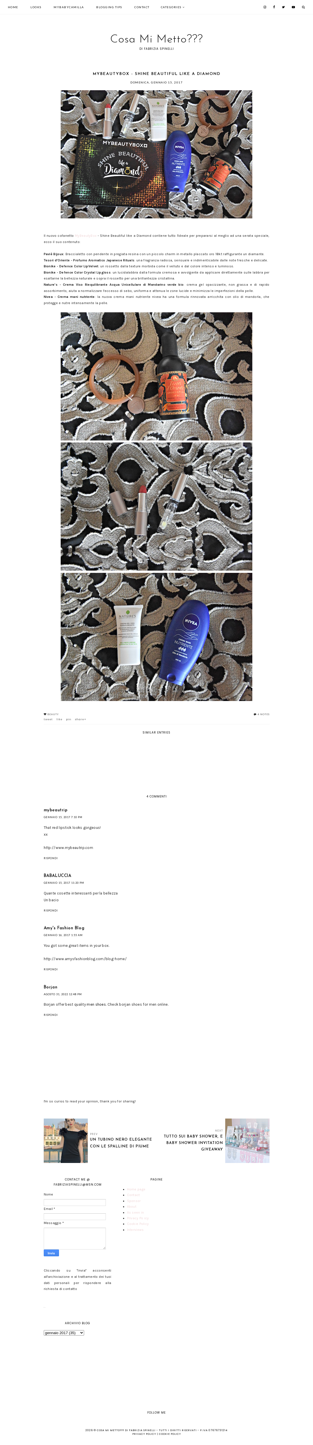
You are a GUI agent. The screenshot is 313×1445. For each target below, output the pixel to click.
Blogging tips (109, 7)
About (132, 1207)
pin (68, 719)
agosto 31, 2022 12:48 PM (63, 994)
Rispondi (51, 858)
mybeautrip (56, 810)
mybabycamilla (69, 7)
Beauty (53, 714)
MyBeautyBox (86, 236)
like (59, 719)
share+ (80, 719)
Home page (136, 1189)
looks (35, 7)
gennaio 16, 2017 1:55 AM (63, 935)
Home (13, 7)
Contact (142, 7)
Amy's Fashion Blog (64, 928)
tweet (48, 719)
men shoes (96, 1004)
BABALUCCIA (57, 876)
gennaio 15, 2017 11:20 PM (64, 882)
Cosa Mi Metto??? (156, 39)
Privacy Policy (138, 1218)
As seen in (135, 1212)
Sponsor (134, 1201)
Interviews (135, 1230)
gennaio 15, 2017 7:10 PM (63, 817)
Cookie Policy (138, 1224)
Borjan (51, 987)
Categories (171, 7)
